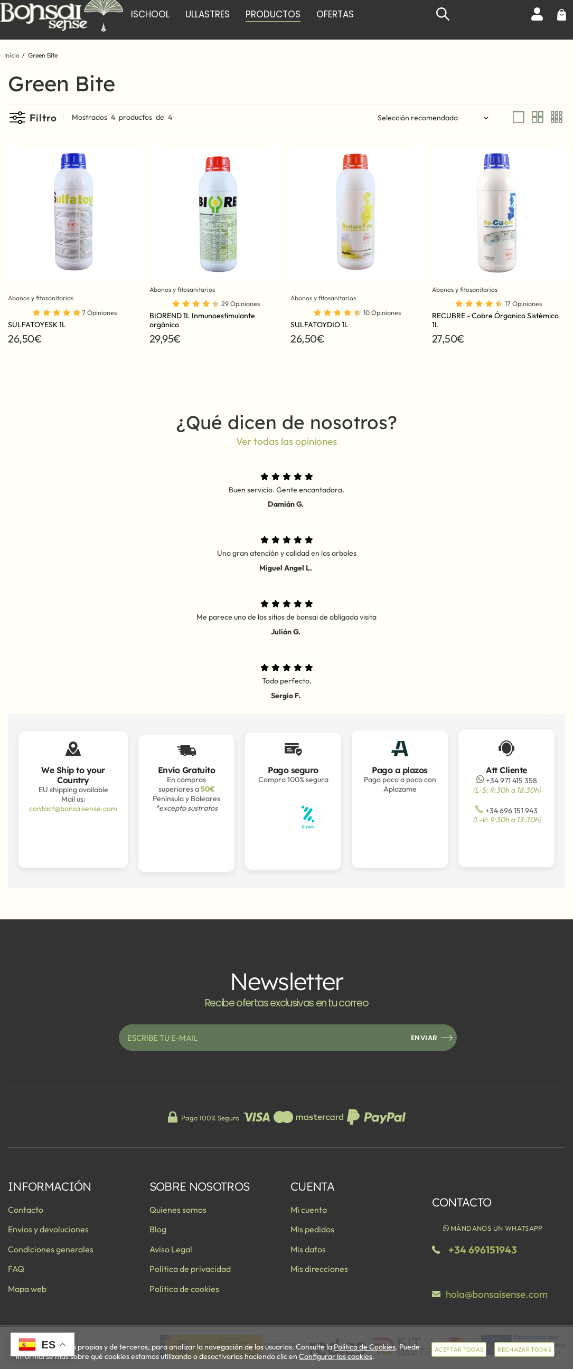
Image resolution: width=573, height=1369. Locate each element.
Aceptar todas (459, 1349)
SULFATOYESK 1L (37, 324)
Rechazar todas (524, 1349)
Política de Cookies (365, 1347)
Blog (157, 1229)
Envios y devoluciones (48, 1229)
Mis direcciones (319, 1268)
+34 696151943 (482, 1249)
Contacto (25, 1209)
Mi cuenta (308, 1209)
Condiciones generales (50, 1249)
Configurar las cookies (335, 1356)
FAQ (16, 1268)
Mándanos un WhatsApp (492, 1228)
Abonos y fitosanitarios (45, 297)
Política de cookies (184, 1289)
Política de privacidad (190, 1268)
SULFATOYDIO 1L (319, 324)
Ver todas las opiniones (286, 441)
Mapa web (27, 1289)
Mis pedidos (312, 1229)
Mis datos (308, 1249)
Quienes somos (177, 1209)
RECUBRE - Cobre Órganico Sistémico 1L (495, 320)
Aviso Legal (170, 1249)
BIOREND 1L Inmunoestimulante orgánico (202, 320)
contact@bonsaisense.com (73, 808)
